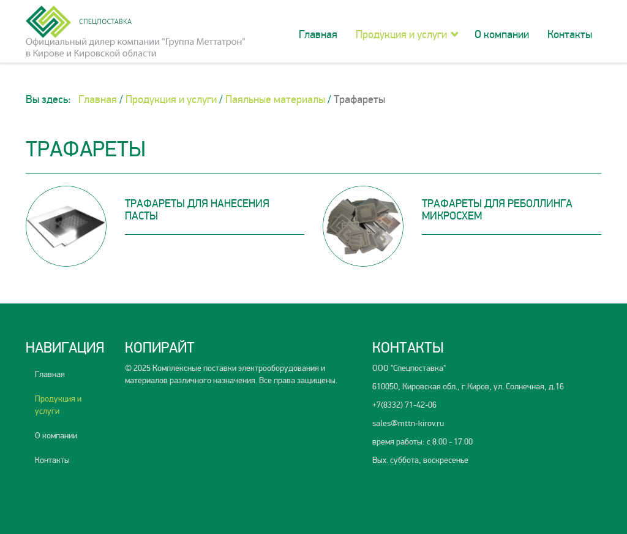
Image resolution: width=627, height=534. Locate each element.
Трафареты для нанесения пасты (197, 210)
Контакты (569, 34)
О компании (502, 34)
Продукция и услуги (401, 34)
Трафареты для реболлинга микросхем (497, 210)
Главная (318, 34)
